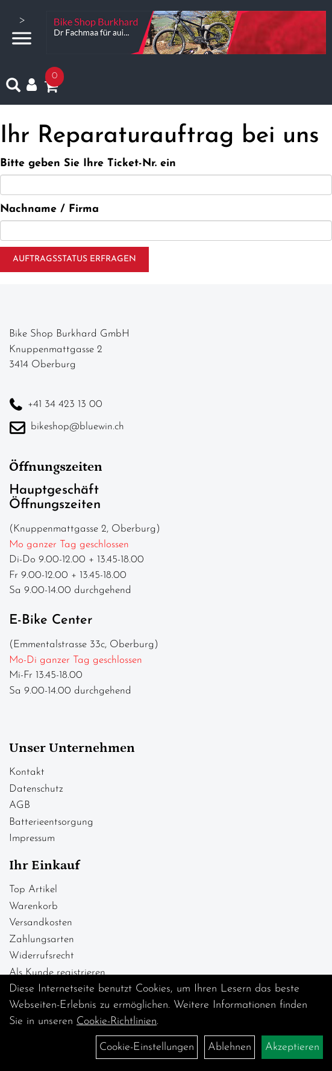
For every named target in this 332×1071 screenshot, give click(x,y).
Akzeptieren (292, 1047)
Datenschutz (36, 789)
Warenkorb (33, 906)
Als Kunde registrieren (57, 972)
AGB (19, 805)
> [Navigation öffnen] (21, 31)
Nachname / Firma (49, 209)
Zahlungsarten (41, 939)
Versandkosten (40, 922)
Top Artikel (33, 889)
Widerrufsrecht (41, 956)
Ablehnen (229, 1047)
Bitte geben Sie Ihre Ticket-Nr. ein (88, 163)
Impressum (32, 838)
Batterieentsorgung (51, 822)
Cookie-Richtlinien (117, 1021)
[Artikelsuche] (13, 88)
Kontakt (27, 772)
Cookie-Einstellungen (146, 1047)
